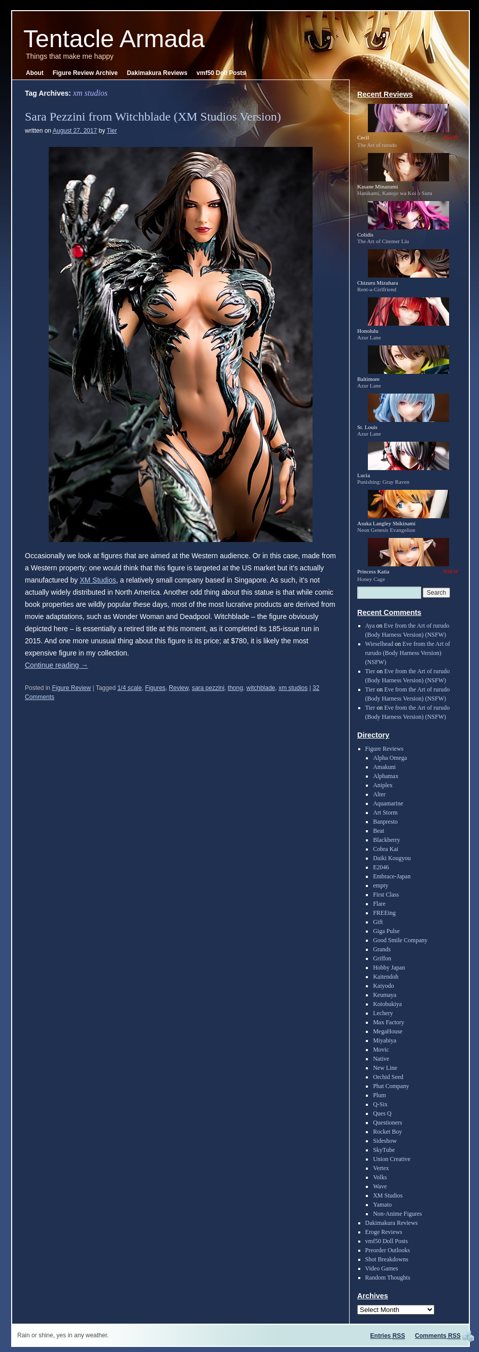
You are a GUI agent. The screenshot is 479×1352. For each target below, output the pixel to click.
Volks (380, 1177)
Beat (378, 830)
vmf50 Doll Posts (221, 72)
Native (381, 1058)
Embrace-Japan (391, 876)
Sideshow (385, 1140)
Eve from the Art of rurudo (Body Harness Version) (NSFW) (407, 653)
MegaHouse (387, 1031)
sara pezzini (208, 687)
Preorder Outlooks (387, 1250)
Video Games (381, 1268)
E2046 (381, 867)
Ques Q (382, 1113)
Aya (370, 625)
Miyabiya (384, 1040)
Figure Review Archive (85, 72)
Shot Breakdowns (386, 1259)
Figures (155, 687)
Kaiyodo (383, 985)
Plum (379, 1095)
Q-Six (380, 1104)
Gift (378, 921)
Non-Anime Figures (397, 1213)
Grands (382, 949)
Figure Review (71, 687)
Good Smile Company (400, 940)
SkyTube (384, 1149)
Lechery (383, 1013)
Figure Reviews (384, 748)
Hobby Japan (389, 967)
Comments (438, 1335)
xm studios (293, 687)
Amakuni (384, 766)
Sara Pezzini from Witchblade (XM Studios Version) (153, 116)
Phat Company (391, 1086)
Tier (112, 130)
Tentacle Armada (114, 38)
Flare (379, 903)
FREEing (384, 912)
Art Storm (385, 812)
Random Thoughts (387, 1277)
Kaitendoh (385, 976)
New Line (385, 1067)
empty (380, 885)
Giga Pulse (386, 931)
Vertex (381, 1168)
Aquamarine (388, 803)
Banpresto (385, 821)
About (35, 72)
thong (235, 687)
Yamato (382, 1204)
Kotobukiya (387, 1004)
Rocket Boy (387, 1131)
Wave (380, 1186)
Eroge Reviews (383, 1231)
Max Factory (388, 1022)
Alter (379, 794)
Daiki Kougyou (391, 858)
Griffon (382, 958)
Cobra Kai (385, 849)
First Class (386, 894)
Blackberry (386, 839)
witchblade (261, 687)
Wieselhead (379, 643)
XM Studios (98, 580)
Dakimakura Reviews (157, 72)
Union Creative (391, 1159)
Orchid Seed (388, 1076)
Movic (381, 1049)
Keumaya (384, 994)
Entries (387, 1335)
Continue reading (56, 665)
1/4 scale (129, 687)
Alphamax (385, 776)
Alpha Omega (390, 757)
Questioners (387, 1122)
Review (179, 687)
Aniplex (383, 785)
